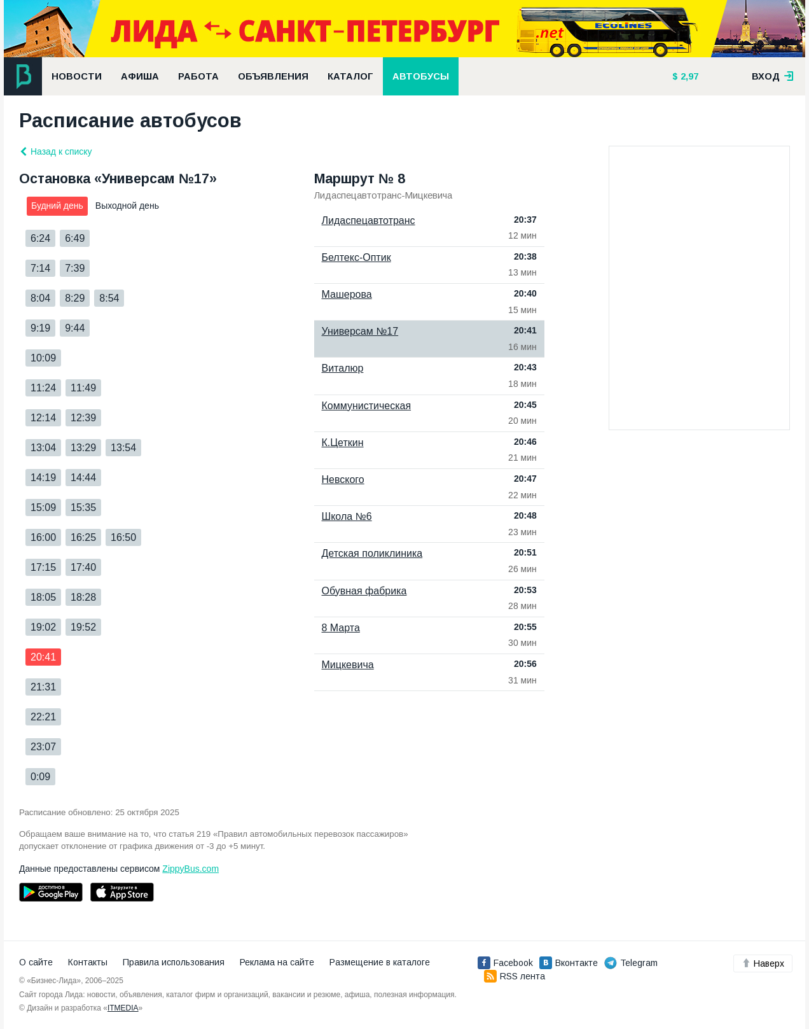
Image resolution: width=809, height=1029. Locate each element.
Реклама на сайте (277, 962)
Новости (77, 76)
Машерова (347, 294)
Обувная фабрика (364, 590)
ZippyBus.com (190, 869)
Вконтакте (568, 963)
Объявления (273, 76)
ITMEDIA (123, 1008)
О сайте (36, 962)
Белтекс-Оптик (356, 257)
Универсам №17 (360, 331)
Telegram (631, 963)
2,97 (688, 76)
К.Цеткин (343, 442)
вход (773, 76)
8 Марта (341, 627)
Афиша (140, 76)
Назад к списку (55, 151)
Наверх (763, 963)
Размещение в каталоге (379, 962)
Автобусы (420, 76)
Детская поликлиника (372, 553)
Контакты (87, 962)
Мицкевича (348, 664)
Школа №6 (347, 516)
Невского (343, 479)
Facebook (505, 963)
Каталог (350, 76)
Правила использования (174, 962)
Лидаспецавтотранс (368, 220)
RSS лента (514, 976)
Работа (198, 76)
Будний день (57, 205)
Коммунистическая (366, 405)
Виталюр (343, 368)
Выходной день (127, 205)
